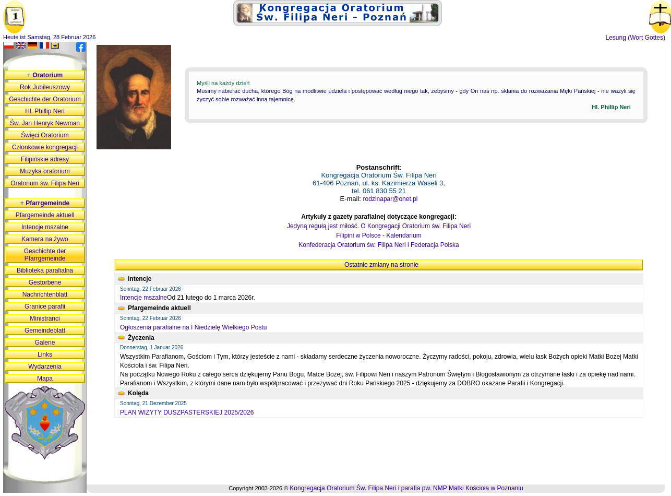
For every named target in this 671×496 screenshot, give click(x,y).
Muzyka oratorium (44, 171)
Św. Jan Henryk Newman (45, 123)
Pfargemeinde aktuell (45, 215)
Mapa (45, 378)
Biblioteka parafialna (45, 270)
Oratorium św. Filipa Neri (44, 183)
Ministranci (44, 318)
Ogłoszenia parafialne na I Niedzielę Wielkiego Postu (193, 327)
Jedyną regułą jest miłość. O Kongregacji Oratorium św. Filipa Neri (379, 226)
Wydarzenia (44, 366)
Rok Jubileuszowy (45, 87)
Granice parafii (45, 306)
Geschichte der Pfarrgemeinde (45, 254)
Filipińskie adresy (45, 159)
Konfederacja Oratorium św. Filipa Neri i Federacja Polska (378, 245)
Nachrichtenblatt (45, 294)
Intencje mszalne (143, 297)
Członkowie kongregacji (45, 147)
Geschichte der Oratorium (44, 99)
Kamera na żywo (44, 239)
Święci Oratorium (44, 135)
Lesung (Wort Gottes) (636, 37)
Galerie (45, 342)
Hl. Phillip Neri (44, 111)
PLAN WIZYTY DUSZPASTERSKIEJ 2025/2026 (187, 412)
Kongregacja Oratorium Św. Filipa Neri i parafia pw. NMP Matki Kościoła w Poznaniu (406, 488)
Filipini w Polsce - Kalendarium (378, 235)
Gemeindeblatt (45, 330)
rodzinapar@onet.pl (390, 199)
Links (45, 354)
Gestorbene (45, 282)
